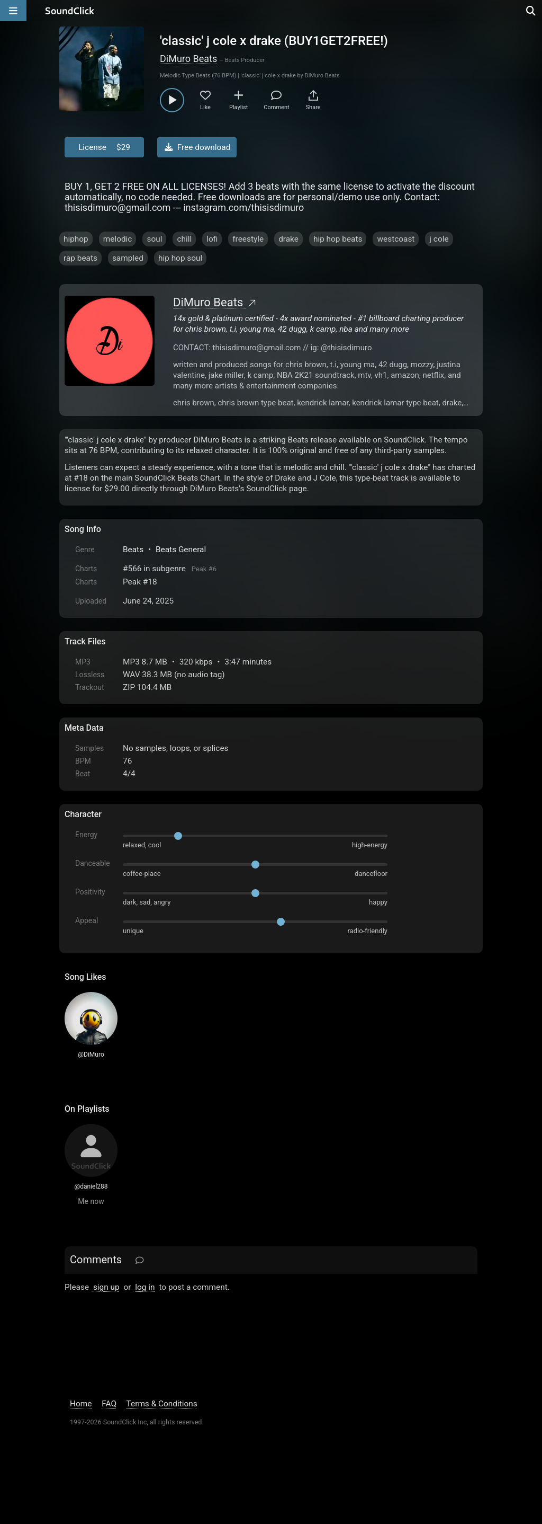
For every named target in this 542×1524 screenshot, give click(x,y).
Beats (133, 549)
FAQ (109, 1403)
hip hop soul (180, 258)
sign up (106, 1287)
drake (288, 239)
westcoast (395, 239)
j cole (438, 239)
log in (145, 1287)
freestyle (248, 239)
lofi (212, 239)
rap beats (80, 258)
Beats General (181, 549)
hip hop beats (338, 239)
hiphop (76, 239)
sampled (127, 258)
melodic (117, 239)
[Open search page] (531, 10)
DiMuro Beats (188, 58)
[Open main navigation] (13, 10)
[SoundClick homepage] (70, 10)
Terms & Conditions (162, 1403)
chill (184, 239)
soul (154, 239)
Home (81, 1403)
